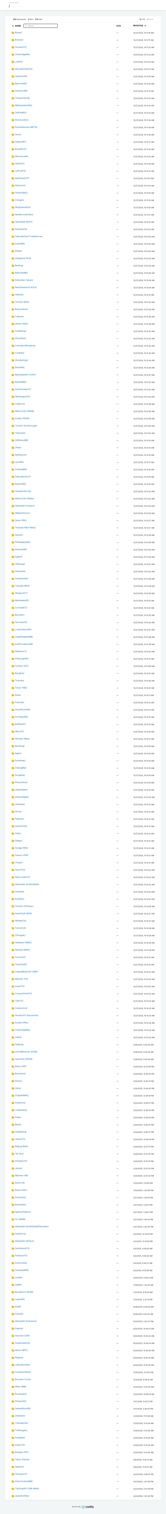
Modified (140, 25)
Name (18, 26)
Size (118, 26)
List (142, 19)
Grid (150, 19)
